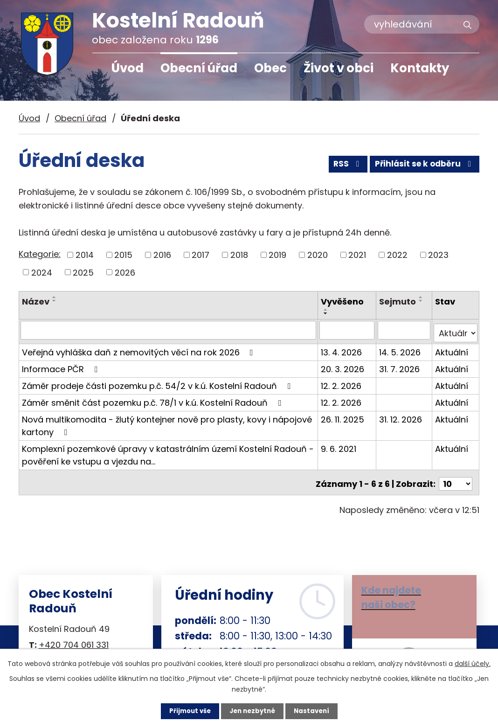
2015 (123, 255)
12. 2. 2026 (342, 382)
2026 (125, 272)
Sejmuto (398, 301)
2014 (85, 255)
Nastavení (314, 710)
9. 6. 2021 (339, 445)
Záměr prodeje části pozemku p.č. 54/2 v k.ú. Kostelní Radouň (158, 382)
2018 (239, 255)
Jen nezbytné (252, 710)
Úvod (127, 68)
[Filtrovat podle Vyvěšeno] (347, 330)
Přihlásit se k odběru (422, 167)
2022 (397, 255)
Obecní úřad (198, 68)
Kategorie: (40, 254)
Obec (270, 68)
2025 (83, 272)
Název (35, 301)
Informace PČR (61, 365)
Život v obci (339, 68)
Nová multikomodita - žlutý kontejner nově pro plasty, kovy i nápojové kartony (167, 422)
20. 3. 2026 (343, 365)
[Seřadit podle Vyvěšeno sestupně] (327, 313)
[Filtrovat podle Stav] (455, 330)
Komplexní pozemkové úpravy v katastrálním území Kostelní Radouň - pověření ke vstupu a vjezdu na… (168, 451)
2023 (438, 255)
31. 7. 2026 (400, 365)
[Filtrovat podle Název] (169, 330)
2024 (41, 272)
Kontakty (419, 68)
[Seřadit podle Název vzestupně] (54, 297)
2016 (162, 255)
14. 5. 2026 (400, 348)
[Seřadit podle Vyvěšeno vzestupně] (327, 310)
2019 (277, 255)
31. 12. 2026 (401, 416)
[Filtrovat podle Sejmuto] (404, 330)
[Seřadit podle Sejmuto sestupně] (421, 301)
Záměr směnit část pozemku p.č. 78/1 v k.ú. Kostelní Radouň (153, 399)
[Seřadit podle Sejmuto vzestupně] (421, 297)
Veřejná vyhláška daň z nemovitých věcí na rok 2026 (139, 348)
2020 (317, 255)
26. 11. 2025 (343, 416)
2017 (200, 255)
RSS (340, 167)
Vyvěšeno (343, 301)
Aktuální (452, 348)
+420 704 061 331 (74, 639)
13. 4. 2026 (342, 348)
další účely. (473, 662)
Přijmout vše (187, 710)
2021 (357, 255)
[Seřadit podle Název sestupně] (54, 301)
